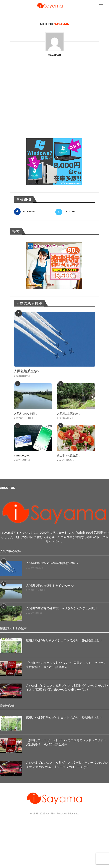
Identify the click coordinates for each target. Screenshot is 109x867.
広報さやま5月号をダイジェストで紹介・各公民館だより (64, 640)
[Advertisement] (38, 106)
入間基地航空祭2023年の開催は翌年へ (52, 563)
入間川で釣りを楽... (25, 413)
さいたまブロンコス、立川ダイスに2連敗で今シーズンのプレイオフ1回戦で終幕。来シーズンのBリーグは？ (67, 687)
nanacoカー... (22, 455)
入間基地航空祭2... (28, 371)
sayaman (54, 55)
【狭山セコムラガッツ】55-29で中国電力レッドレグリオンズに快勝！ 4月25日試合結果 (66, 665)
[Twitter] (75, 211)
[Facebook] (34, 211)
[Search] (107, 5)
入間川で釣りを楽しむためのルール (50, 585)
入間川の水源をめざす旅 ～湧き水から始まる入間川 (61, 608)
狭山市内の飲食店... (68, 455)
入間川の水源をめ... (68, 413)
